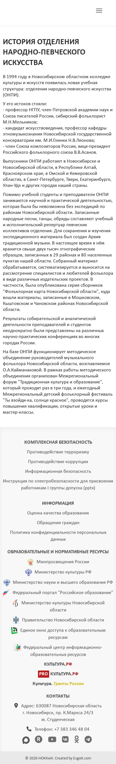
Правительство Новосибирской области (63, 622)
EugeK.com (82, 758)
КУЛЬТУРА (58, 666)
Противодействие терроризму (58, 454)
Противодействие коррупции (58, 464)
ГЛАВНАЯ (38, 13)
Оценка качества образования (58, 515)
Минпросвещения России (63, 564)
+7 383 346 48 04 (71, 731)
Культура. (58, 686)
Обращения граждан (58, 525)
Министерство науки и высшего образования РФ (63, 585)
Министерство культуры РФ (63, 574)
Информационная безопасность (58, 474)
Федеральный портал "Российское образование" (63, 595)
